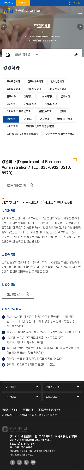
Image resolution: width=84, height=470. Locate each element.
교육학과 (27, 96)
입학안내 (23, 3)
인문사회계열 (22, 54)
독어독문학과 (13, 89)
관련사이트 (10, 396)
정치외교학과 (50, 104)
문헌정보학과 (45, 111)
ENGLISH (77, 3)
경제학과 (44, 119)
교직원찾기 (28, 409)
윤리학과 (65, 96)
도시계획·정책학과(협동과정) (40, 126)
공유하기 (76, 54)
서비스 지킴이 (52, 387)
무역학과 (27, 119)
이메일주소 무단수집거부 (49, 409)
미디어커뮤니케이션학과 (19, 111)
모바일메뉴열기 (79, 12)
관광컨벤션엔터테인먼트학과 (60, 134)
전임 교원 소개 (14, 294)
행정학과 (11, 104)
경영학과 (11, 119)
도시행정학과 (29, 104)
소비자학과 (12, 126)
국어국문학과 (13, 81)
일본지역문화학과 (57, 89)
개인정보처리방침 (9, 409)
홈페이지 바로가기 (16, 185)
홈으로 (7, 54)
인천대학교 (8, 3)
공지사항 (80, 27)
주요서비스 (10, 387)
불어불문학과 (34, 89)
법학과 (62, 111)
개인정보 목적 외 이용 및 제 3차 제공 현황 (38, 415)
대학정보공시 (8, 415)
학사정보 (4, 27)
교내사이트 (51, 396)
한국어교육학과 (35, 81)
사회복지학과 (46, 96)
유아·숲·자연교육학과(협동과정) (22, 134)
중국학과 (11, 96)
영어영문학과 (57, 81)
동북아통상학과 (64, 119)
